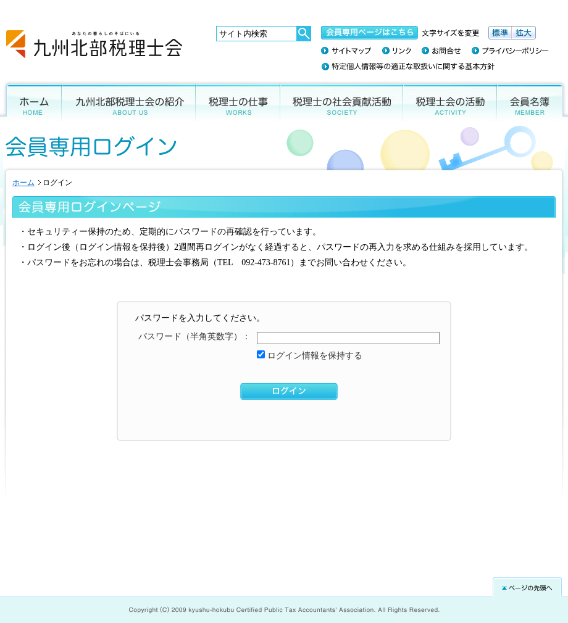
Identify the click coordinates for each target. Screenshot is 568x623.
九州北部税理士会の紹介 (129, 101)
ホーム (31, 101)
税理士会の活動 (450, 101)
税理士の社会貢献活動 (341, 101)
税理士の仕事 (238, 101)
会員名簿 (532, 101)
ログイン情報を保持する (313, 355)
